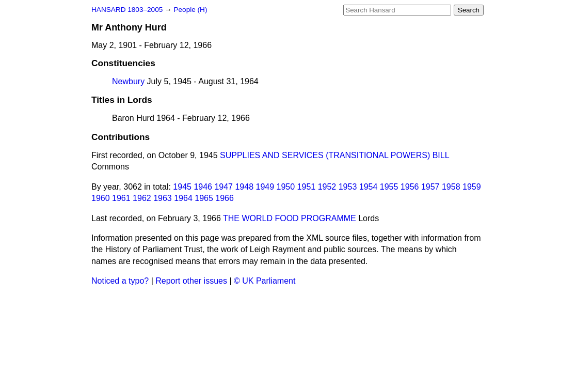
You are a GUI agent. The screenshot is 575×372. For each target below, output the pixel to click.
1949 (265, 186)
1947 (223, 186)
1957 (430, 186)
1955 (389, 186)
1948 (244, 186)
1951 (306, 186)
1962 (142, 198)
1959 (471, 186)
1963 (162, 198)
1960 (100, 198)
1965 (204, 198)
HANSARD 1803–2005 (127, 9)
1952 (327, 186)
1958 (451, 186)
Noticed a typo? (120, 280)
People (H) (190, 9)
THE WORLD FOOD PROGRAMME (289, 218)
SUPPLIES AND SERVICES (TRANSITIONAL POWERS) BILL (334, 155)
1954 (368, 186)
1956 (410, 186)
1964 (183, 198)
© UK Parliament (264, 280)
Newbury (128, 81)
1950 (286, 186)
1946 (203, 186)
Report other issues (191, 280)
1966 (224, 198)
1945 (182, 186)
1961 (121, 198)
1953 (348, 186)
